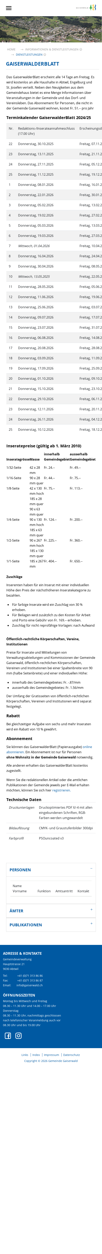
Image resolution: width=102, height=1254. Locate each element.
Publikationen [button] (26, 924)
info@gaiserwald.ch (30, 985)
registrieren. (61, 790)
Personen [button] (20, 869)
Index (36, 1055)
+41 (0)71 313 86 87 (30, 980)
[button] (52, 49)
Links (24, 1055)
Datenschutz (71, 1055)
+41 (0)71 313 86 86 (30, 976)
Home (11, 49)
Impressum (51, 1055)
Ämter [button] (16, 910)
